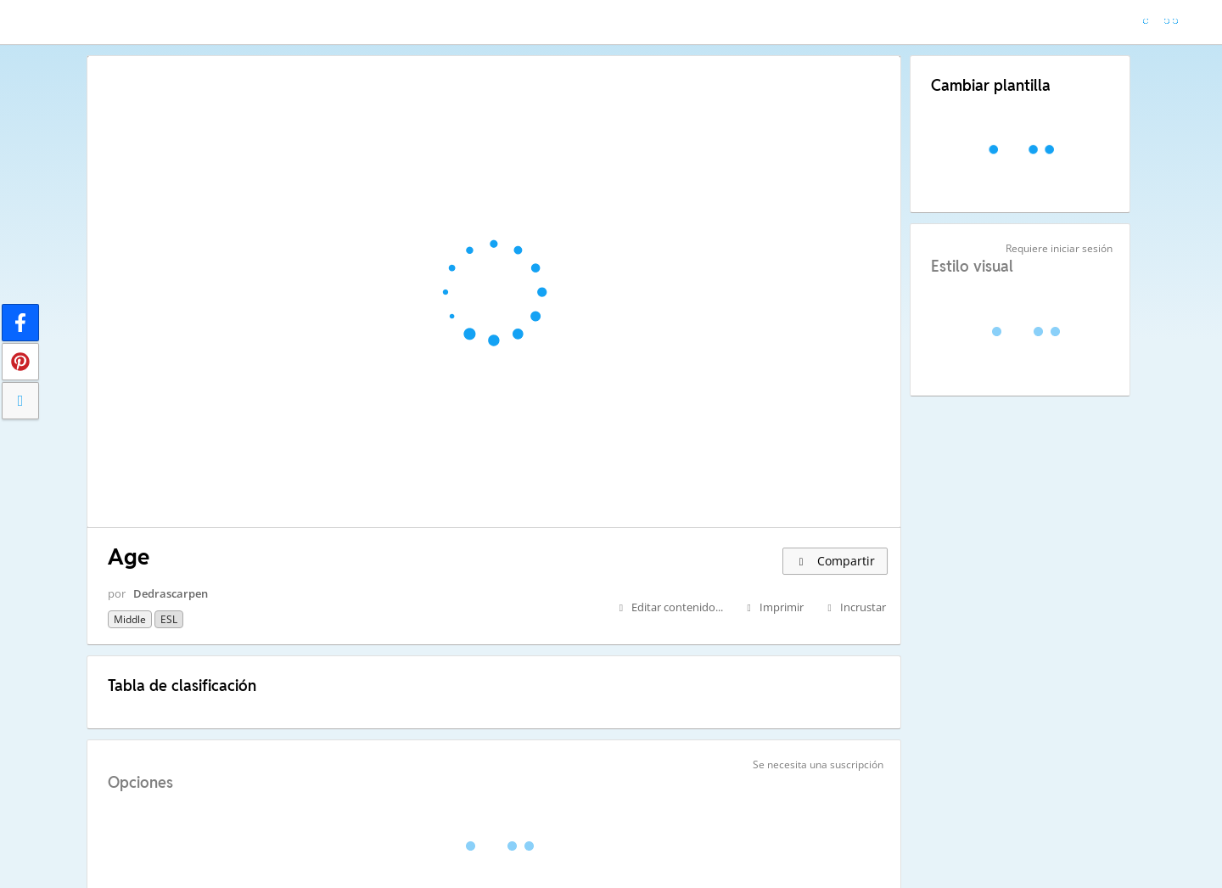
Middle (130, 619)
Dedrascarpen (170, 593)
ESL (168, 619)
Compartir (835, 561)
